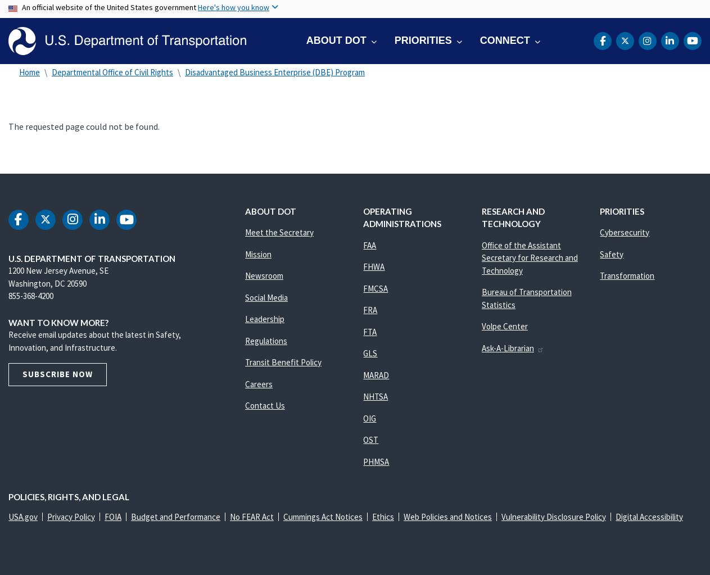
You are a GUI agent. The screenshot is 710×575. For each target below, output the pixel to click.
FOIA (113, 516)
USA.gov (23, 516)
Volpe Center (505, 326)
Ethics (383, 516)
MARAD (376, 375)
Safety (611, 254)
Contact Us (265, 405)
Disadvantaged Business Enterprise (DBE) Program (275, 72)
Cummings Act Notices (323, 516)
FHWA (374, 266)
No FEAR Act (252, 516)
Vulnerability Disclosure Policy (553, 516)
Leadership (264, 319)
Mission (258, 254)
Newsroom (264, 275)
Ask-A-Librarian (513, 348)
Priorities (423, 40)
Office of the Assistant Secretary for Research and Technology (530, 258)
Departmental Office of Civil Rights (112, 72)
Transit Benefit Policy (283, 362)
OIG (369, 418)
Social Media (266, 297)
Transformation (627, 275)
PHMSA (376, 461)
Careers (259, 384)
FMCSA (375, 288)
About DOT (336, 40)
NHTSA (375, 396)
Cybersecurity (624, 232)
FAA (369, 245)
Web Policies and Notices (448, 516)
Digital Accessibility (649, 516)
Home (29, 72)
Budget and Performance (175, 516)
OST (370, 439)
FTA (370, 332)
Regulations (266, 341)
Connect (505, 40)
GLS (370, 353)
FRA (370, 310)
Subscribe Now (57, 374)
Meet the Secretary (279, 232)
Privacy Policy (71, 516)
